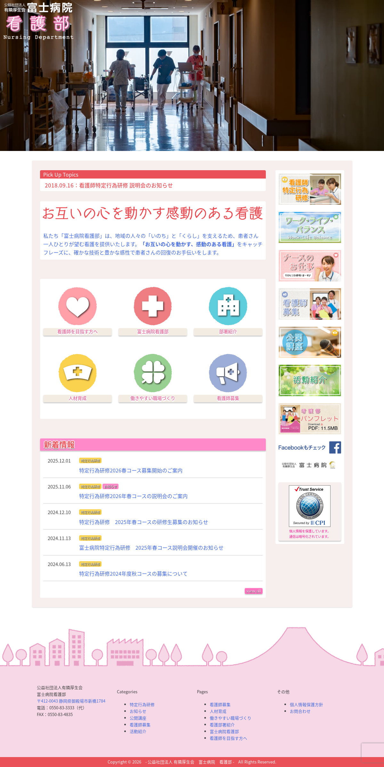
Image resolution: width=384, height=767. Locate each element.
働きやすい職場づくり (152, 398)
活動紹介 (138, 731)
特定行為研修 (90, 460)
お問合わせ (300, 711)
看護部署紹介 (222, 724)
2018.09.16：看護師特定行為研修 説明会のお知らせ (109, 185)
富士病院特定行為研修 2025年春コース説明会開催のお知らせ (151, 547)
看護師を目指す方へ (77, 331)
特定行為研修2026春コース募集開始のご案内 (131, 470)
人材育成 (77, 398)
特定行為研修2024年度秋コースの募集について (133, 573)
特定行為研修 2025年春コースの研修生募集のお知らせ (143, 522)
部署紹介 (228, 331)
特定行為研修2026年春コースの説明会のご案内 (133, 496)
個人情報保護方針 (306, 704)
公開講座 (138, 718)
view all (253, 591)
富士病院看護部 (152, 331)
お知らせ (110, 486)
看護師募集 (228, 398)
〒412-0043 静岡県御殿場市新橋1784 (71, 701)
